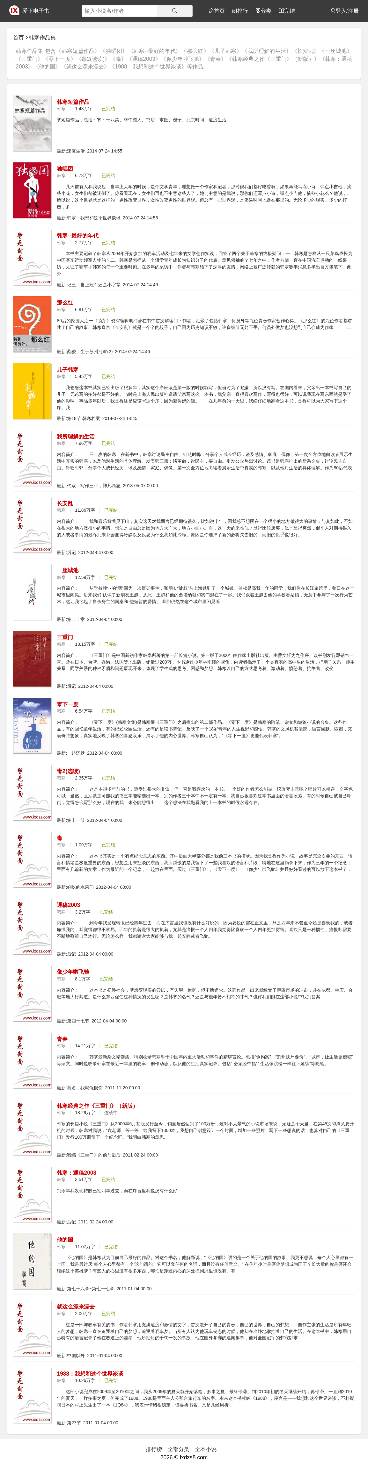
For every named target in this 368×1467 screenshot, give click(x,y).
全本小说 (206, 1449)
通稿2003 (68, 905)
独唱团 (65, 169)
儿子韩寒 (67, 370)
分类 (266, 10)
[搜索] (174, 11)
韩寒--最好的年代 (78, 235)
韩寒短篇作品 (73, 102)
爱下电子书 (35, 11)
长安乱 (65, 503)
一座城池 (67, 570)
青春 (62, 1039)
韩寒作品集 (42, 37)
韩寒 (61, 108)
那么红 (65, 302)
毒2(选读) (68, 771)
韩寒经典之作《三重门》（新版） (97, 1106)
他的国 (65, 1239)
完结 (289, 10)
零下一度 (67, 704)
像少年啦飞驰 (73, 972)
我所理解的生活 (76, 436)
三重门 (65, 637)
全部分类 (178, 1449)
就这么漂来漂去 (76, 1306)
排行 (242, 10)
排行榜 (154, 1449)
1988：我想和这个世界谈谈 (90, 1374)
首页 (219, 10)
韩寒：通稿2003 (76, 1173)
